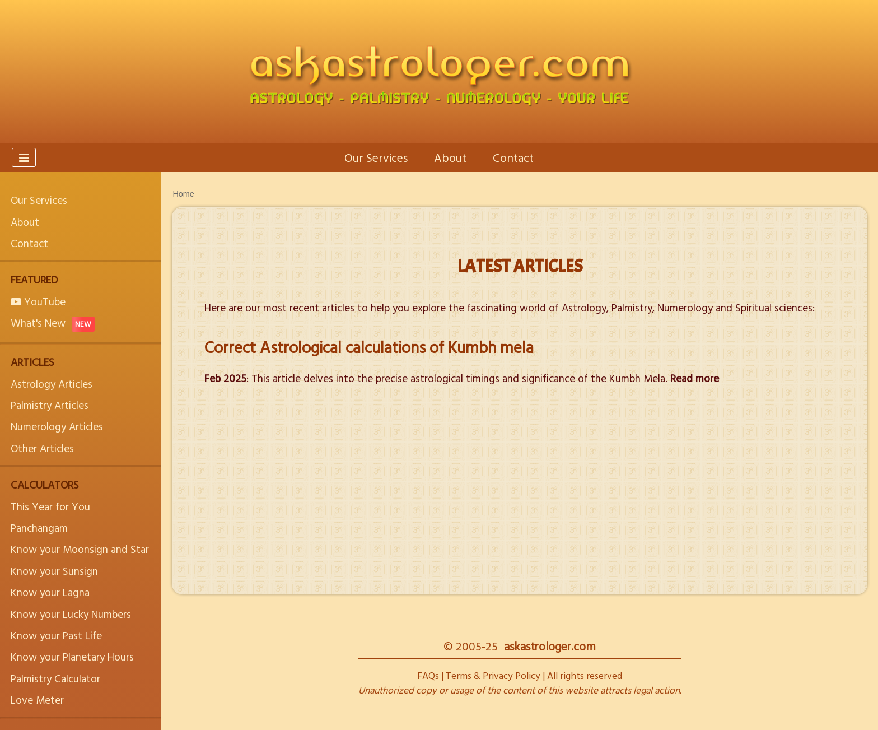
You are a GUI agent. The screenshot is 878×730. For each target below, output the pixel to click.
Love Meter (37, 699)
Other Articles (42, 448)
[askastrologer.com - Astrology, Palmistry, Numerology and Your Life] (439, 72)
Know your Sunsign (54, 570)
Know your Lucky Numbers (71, 614)
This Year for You (50, 506)
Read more (694, 378)
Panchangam (39, 527)
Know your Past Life (56, 635)
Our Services (376, 157)
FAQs (428, 675)
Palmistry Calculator (55, 678)
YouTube (38, 301)
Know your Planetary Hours (72, 656)
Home (183, 193)
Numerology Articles (57, 426)
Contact (513, 157)
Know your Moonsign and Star (80, 549)
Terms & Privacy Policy (493, 675)
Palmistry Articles (49, 405)
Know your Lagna (50, 592)
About (450, 157)
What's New (53, 322)
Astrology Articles (51, 383)
